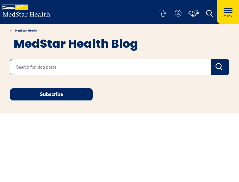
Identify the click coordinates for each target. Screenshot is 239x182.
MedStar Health (26, 31)
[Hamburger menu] (228, 12)
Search (220, 67)
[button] (162, 14)
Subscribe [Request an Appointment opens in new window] (51, 94)
